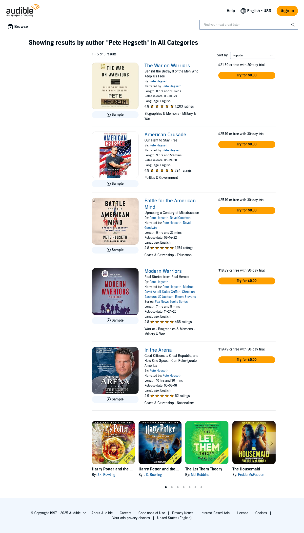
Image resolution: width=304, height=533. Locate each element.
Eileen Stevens (185, 297)
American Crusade (165, 135)
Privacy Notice (182, 513)
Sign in (287, 10)
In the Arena (158, 350)
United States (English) (174, 518)
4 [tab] (183, 487)
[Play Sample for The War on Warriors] (115, 114)
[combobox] (248, 25)
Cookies (261, 513)
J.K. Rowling (106, 475)
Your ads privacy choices (131, 518)
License (242, 513)
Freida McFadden (251, 475)
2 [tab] (171, 487)
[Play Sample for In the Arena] (115, 399)
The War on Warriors (167, 66)
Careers (125, 513)
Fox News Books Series (171, 302)
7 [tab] (201, 487)
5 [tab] (189, 487)
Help (231, 10)
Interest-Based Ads (215, 513)
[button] (247, 75)
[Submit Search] (293, 25)
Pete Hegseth (158, 81)
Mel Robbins (200, 475)
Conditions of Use (152, 513)
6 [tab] (195, 487)
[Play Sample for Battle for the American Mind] (115, 250)
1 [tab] (165, 487)
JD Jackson (166, 297)
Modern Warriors (163, 271)
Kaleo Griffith (171, 292)
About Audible (102, 513)
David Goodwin (180, 218)
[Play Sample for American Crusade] (115, 183)
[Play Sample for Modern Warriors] (115, 320)
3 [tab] (177, 487)
